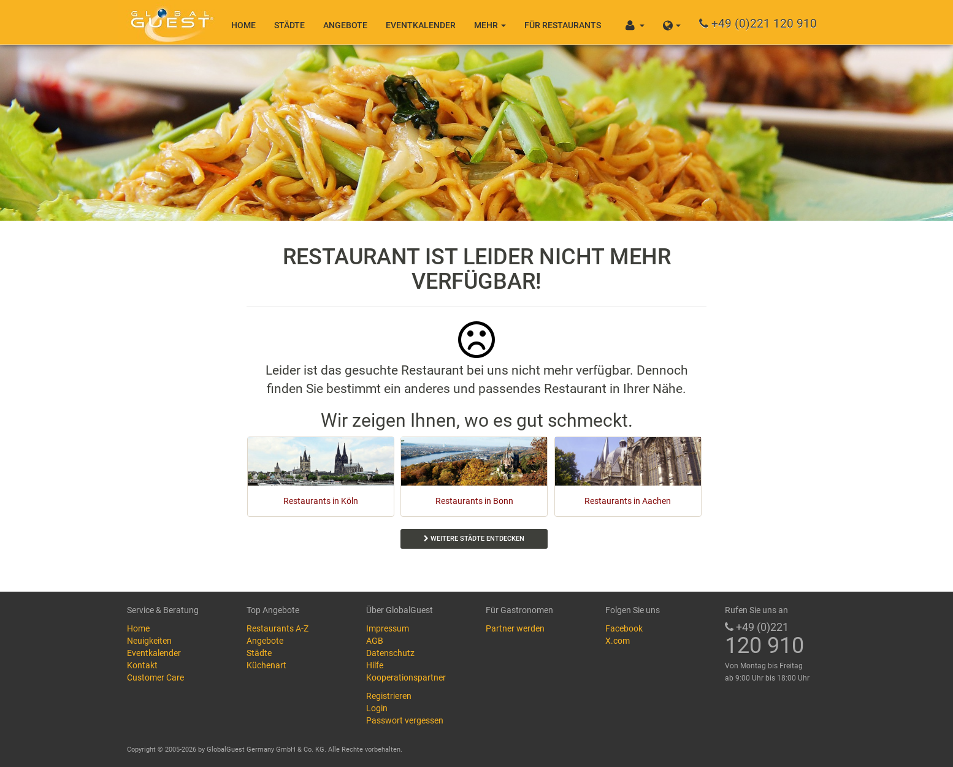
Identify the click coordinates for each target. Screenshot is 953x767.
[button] (672, 22)
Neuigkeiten (149, 641)
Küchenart (266, 665)
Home (243, 25)
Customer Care (155, 677)
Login (377, 708)
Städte (289, 25)
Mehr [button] (490, 25)
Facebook (624, 628)
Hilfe (374, 665)
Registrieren (388, 696)
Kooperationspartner (406, 677)
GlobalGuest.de (170, 21)
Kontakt (142, 665)
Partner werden (515, 628)
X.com (617, 641)
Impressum (387, 628)
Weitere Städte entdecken (474, 539)
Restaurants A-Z (277, 628)
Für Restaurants (562, 25)
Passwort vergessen (404, 720)
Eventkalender (421, 25)
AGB (374, 641)
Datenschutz (390, 653)
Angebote (345, 25)
